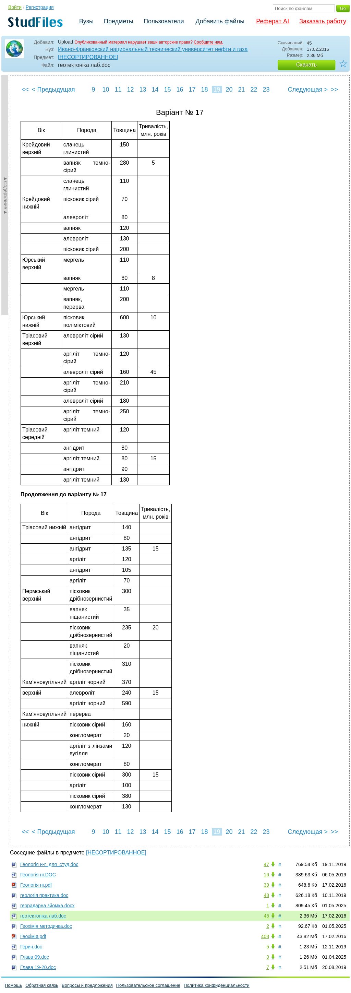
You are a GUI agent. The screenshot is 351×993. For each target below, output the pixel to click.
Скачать (306, 65)
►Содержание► (5, 195)
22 (253, 89)
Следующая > (308, 89)
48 (266, 895)
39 (266, 885)
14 (155, 89)
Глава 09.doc (34, 957)
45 (266, 916)
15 (167, 89)
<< (25, 89)
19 (216, 89)
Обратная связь (41, 985)
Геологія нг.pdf (36, 885)
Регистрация (40, 7)
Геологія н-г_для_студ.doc (49, 864)
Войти (15, 7)
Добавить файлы (219, 21)
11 (117, 89)
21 (241, 89)
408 (265, 936)
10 (105, 89)
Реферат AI (272, 21)
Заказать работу (322, 21)
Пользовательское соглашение (148, 985)
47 (266, 864)
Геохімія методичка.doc (46, 926)
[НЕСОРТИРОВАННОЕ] (88, 57)
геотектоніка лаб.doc (43, 916)
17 (192, 89)
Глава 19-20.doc (38, 967)
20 (229, 89)
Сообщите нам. (208, 42)
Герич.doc (31, 946)
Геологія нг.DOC (38, 874)
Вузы (86, 21)
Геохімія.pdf (33, 936)
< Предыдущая (53, 89)
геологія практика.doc (44, 895)
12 (130, 89)
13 (142, 89)
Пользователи (164, 21)
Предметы (118, 21)
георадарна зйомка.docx (47, 905)
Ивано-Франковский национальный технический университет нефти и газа (152, 49)
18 (204, 89)
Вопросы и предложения (87, 985)
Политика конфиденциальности (217, 985)
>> (334, 89)
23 (266, 89)
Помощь (13, 985)
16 (179, 89)
